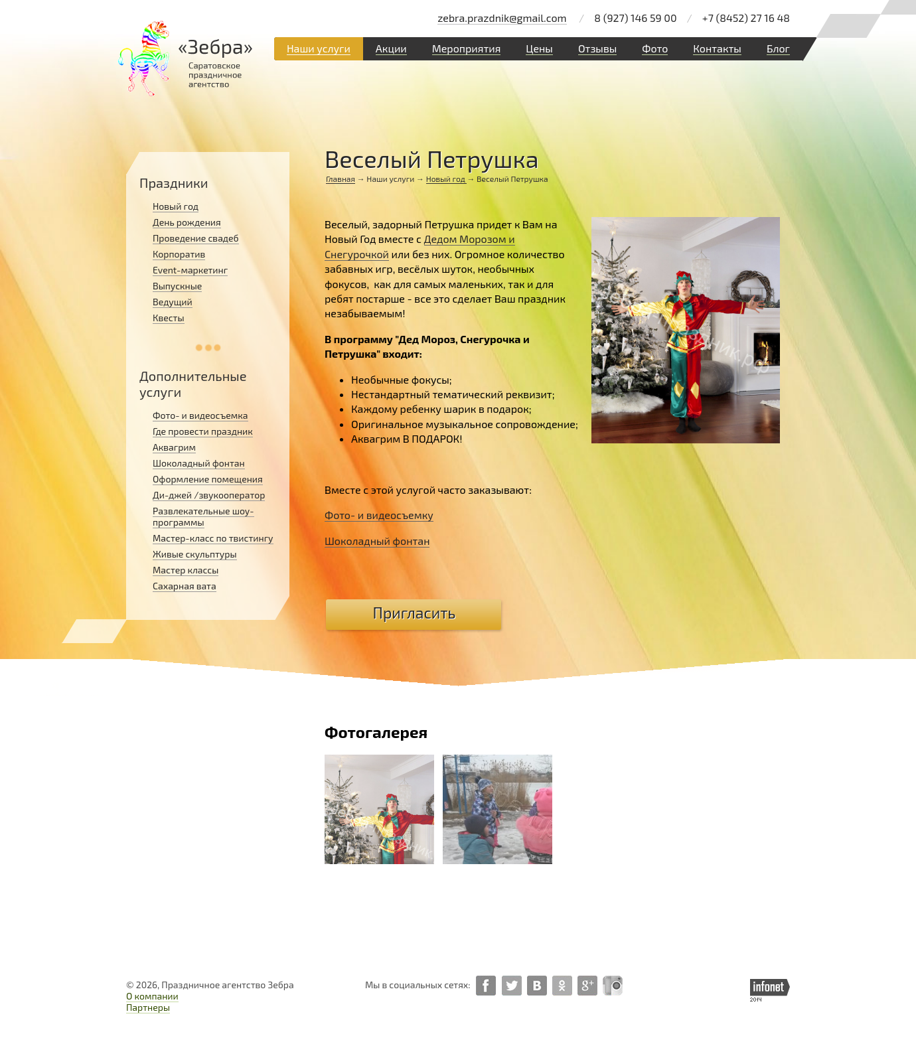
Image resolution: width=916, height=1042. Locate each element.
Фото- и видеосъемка (200, 415)
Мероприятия (466, 48)
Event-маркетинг (190, 269)
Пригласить (414, 612)
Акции (391, 48)
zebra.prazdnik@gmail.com (501, 17)
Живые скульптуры (195, 553)
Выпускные (177, 285)
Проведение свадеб (196, 238)
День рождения (187, 222)
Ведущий (172, 301)
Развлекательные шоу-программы (203, 516)
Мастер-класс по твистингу (213, 538)
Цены (539, 48)
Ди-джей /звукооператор (209, 494)
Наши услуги (318, 48)
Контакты (717, 48)
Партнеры (148, 1007)
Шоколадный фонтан (199, 463)
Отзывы (597, 48)
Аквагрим (174, 447)
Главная (340, 178)
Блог (778, 48)
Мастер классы (185, 569)
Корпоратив (179, 254)
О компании (152, 996)
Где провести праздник (203, 431)
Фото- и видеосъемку (379, 514)
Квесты (169, 317)
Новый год (446, 178)
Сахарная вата (184, 585)
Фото (655, 48)
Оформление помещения (208, 478)
